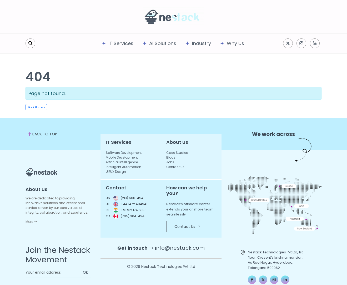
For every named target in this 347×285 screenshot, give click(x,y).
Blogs (170, 157)
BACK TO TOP (42, 134)
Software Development (124, 152)
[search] (30, 43)
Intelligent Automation (123, 167)
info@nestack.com (180, 248)
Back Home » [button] (36, 107)
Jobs (170, 162)
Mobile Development (122, 157)
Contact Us (175, 167)
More (31, 221)
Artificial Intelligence (122, 162)
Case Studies (177, 152)
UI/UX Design (116, 171)
